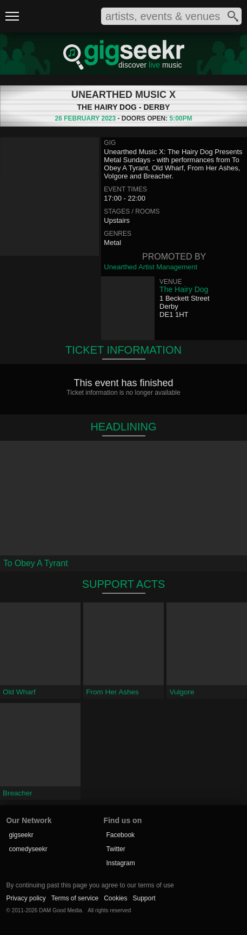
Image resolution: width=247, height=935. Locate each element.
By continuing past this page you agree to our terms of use (89, 885)
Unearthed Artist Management (150, 267)
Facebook (120, 835)
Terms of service (74, 898)
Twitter (115, 849)
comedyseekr (28, 849)
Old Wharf (19, 692)
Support (144, 898)
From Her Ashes (112, 692)
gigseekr (21, 835)
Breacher (17, 793)
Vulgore (182, 692)
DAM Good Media (60, 910)
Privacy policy (25, 898)
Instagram (120, 863)
